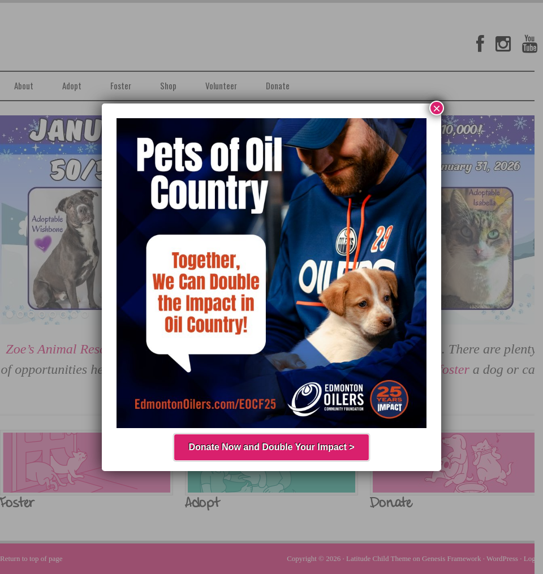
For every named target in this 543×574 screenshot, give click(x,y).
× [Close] (437, 108)
